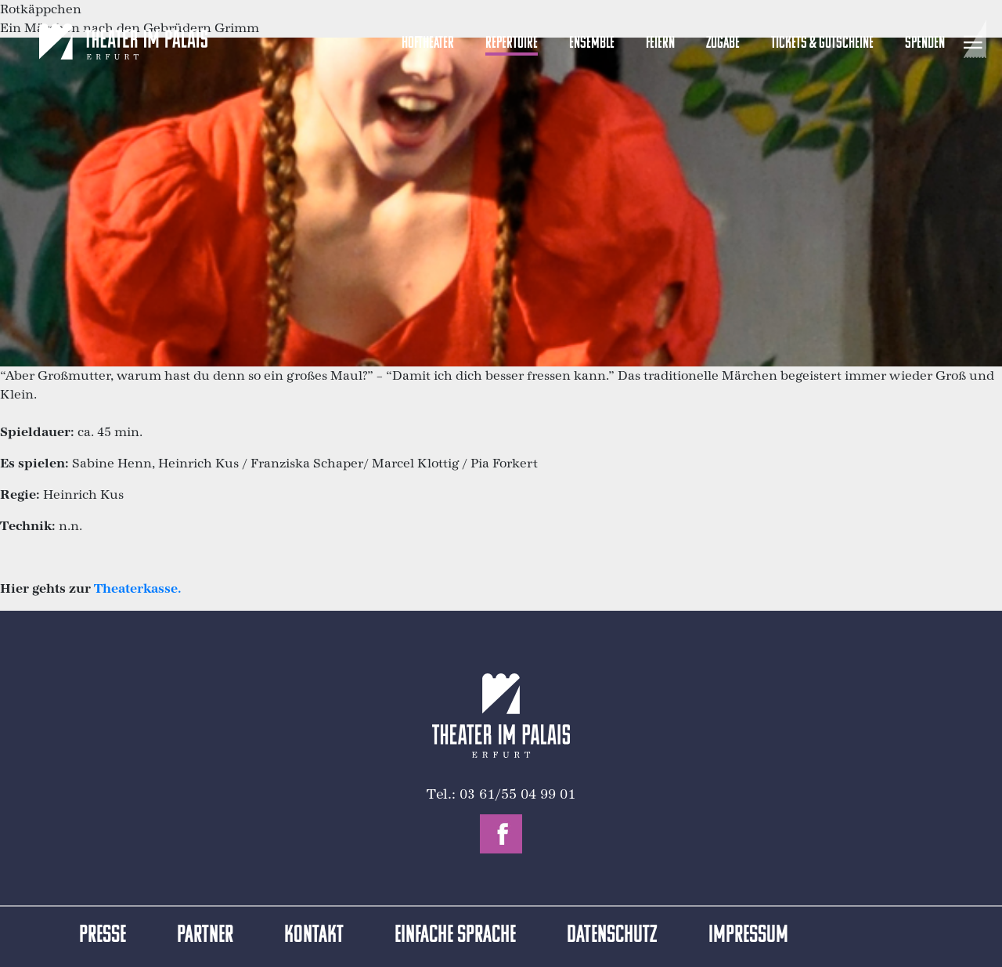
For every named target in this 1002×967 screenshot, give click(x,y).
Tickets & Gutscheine (822, 43)
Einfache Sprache (455, 936)
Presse (102, 936)
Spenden (925, 43)
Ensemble (592, 43)
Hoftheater (428, 43)
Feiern (660, 43)
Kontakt (314, 936)
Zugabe (723, 43)
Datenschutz (612, 936)
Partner (205, 936)
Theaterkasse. (138, 588)
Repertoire (511, 43)
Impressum (748, 936)
